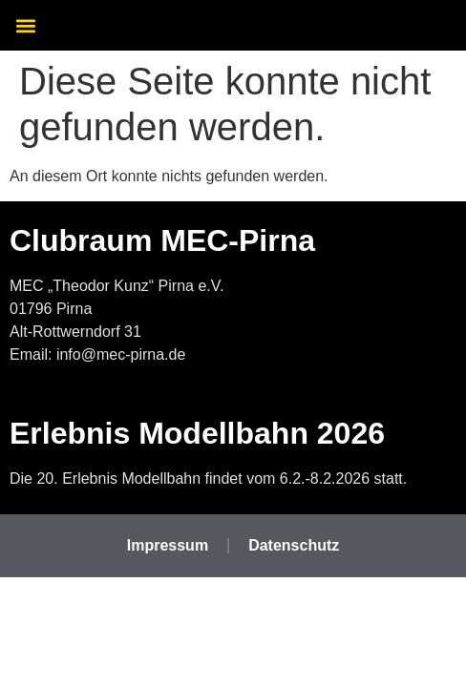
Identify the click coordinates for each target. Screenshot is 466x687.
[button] (25, 25)
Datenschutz (293, 545)
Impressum (167, 545)
